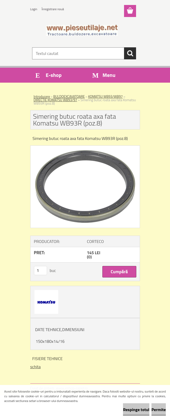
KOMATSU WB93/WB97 (105, 96)
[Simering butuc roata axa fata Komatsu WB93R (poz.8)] (85, 148)
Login (33, 9)
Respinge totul (136, 409)
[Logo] (82, 30)
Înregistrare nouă (53, 9)
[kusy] (40, 270)
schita (35, 367)
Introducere (42, 96)
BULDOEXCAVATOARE (69, 96)
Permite (158, 409)
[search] (130, 53)
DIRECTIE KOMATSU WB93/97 (55, 100)
